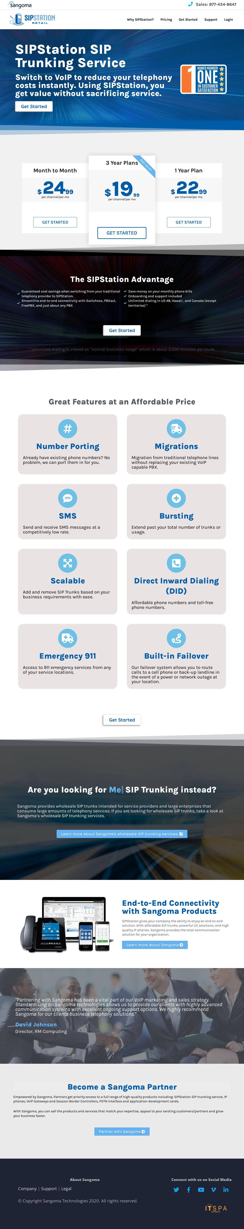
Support (49, 1188)
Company (28, 1188)
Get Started (55, 222)
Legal (65, 1188)
